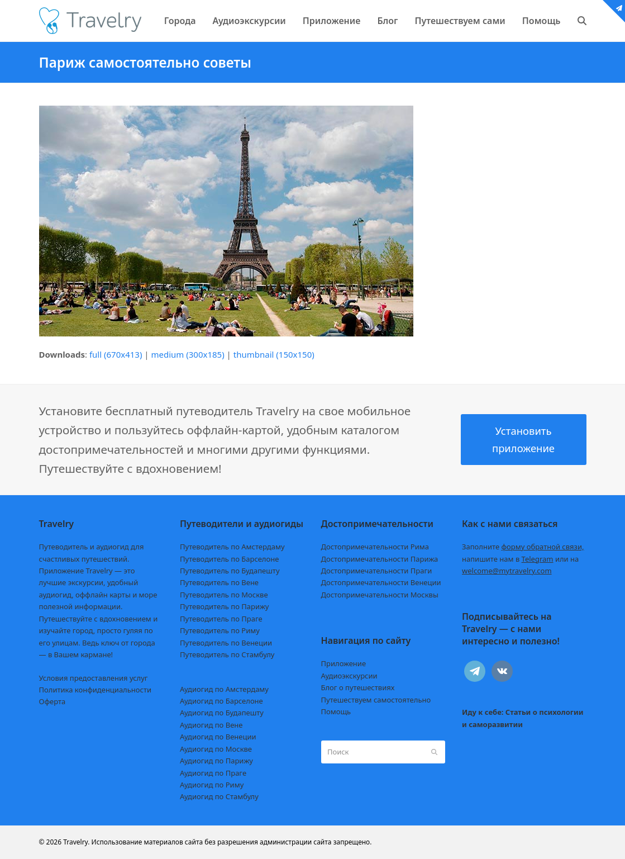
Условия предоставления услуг (93, 678)
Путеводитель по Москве (224, 595)
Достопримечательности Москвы (379, 595)
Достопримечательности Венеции (381, 582)
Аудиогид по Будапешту (222, 713)
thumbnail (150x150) (273, 354)
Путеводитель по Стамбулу (227, 654)
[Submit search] (434, 751)
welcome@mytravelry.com (507, 571)
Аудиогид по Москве (216, 749)
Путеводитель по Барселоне (229, 559)
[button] (582, 20)
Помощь (336, 711)
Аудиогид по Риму (212, 785)
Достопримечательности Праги (376, 571)
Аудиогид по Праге (213, 773)
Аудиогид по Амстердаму (224, 689)
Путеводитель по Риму (220, 630)
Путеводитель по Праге (221, 619)
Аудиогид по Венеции (218, 737)
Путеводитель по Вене (219, 582)
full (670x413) (115, 354)
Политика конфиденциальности (95, 690)
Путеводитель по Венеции (226, 643)
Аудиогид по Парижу (216, 761)
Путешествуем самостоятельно (376, 700)
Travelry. (76, 842)
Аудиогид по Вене (211, 725)
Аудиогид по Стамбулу (219, 796)
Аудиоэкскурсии (349, 676)
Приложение (343, 663)
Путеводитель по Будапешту (230, 571)
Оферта (52, 701)
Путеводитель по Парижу (224, 606)
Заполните (523, 547)
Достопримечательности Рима (375, 547)
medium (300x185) (188, 354)
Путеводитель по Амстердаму (232, 547)
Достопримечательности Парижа (379, 559)
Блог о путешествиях (358, 687)
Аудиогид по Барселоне (221, 701)
